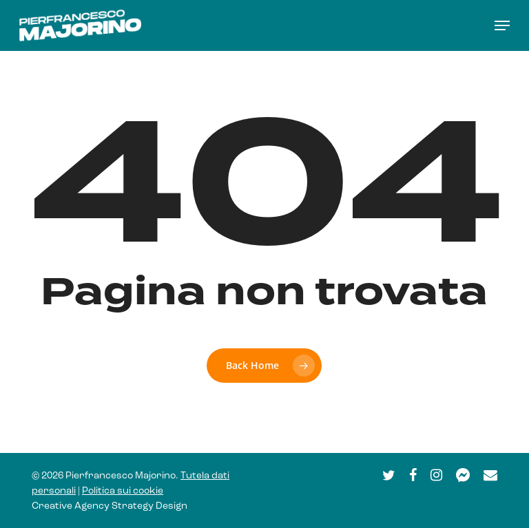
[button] (502, 25)
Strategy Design (149, 506)
